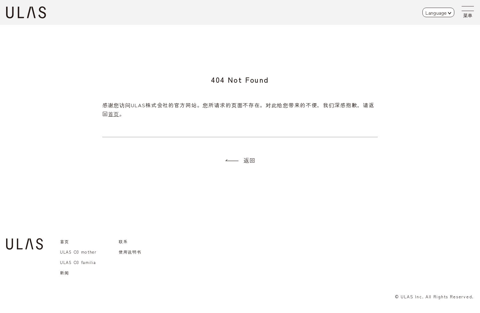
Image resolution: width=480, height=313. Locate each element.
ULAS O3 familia (78, 262)
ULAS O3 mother (78, 252)
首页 (113, 114)
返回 (249, 160)
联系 (123, 241)
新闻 (64, 273)
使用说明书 (130, 252)
